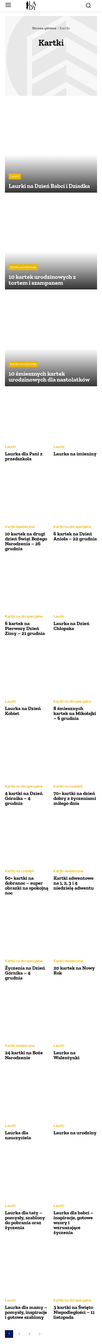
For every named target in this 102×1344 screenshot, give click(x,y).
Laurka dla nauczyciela (18, 1135)
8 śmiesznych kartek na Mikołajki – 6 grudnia (74, 713)
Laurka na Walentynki (66, 1055)
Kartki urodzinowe (23, 267)
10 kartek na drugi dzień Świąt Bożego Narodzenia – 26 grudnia (26, 541)
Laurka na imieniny (75, 454)
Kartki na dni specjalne (72, 527)
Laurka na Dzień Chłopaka (71, 625)
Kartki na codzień (68, 786)
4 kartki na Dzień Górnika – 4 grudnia (24, 798)
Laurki (14, 176)
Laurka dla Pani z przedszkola (24, 456)
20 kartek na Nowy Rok (74, 970)
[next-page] (39, 1334)
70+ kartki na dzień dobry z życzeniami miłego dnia (74, 798)
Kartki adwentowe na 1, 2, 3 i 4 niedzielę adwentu (73, 883)
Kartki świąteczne (20, 527)
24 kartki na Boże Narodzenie (24, 1055)
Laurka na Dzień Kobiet (23, 710)
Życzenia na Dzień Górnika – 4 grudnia (25, 973)
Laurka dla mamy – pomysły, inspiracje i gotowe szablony (26, 1312)
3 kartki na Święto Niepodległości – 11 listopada (74, 1312)
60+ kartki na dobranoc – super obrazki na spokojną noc (26, 885)
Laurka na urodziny (75, 1133)
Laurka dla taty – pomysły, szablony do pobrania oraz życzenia (25, 1220)
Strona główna (44, 28)
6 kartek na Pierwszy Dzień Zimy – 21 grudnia (25, 628)
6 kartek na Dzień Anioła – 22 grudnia (75, 536)
